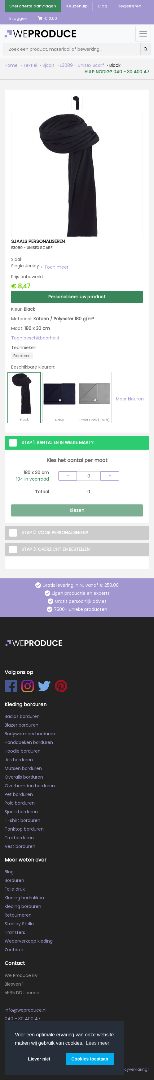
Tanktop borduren (24, 829)
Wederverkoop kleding (29, 941)
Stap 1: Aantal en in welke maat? (57, 442)
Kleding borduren (23, 906)
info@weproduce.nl (25, 1010)
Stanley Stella (19, 924)
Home (11, 65)
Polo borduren (20, 803)
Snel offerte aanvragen (32, 6)
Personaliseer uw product (77, 297)
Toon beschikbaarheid (35, 338)
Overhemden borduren (30, 786)
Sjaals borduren (21, 812)
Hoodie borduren (23, 751)
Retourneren (18, 915)
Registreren (129, 6)
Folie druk (15, 889)
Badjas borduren (22, 716)
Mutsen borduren (23, 768)
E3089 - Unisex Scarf (82, 65)
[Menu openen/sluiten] (143, 33)
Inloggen (18, 18)
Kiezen (77, 510)
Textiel (30, 65)
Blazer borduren (21, 725)
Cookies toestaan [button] (89, 1058)
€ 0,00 (47, 18)
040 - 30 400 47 (23, 1019)
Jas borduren (19, 760)
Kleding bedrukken (24, 898)
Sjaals (48, 65)
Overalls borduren (24, 777)
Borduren (14, 880)
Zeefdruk (14, 950)
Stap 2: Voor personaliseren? (54, 532)
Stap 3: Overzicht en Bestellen (55, 549)
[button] (54, 267)
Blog (102, 6)
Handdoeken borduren (29, 742)
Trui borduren (19, 838)
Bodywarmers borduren (30, 734)
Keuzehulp (77, 6)
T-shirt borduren (22, 820)
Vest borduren (20, 846)
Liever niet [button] (39, 1058)
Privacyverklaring (131, 1069)
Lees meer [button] (97, 1043)
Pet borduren (19, 794)
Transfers (15, 932)
